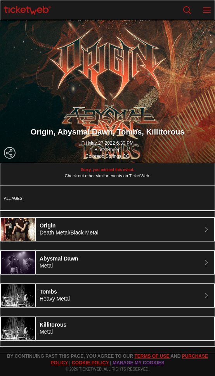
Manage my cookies (138, 363)
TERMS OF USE (152, 356)
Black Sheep (107, 149)
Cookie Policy (91, 363)
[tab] (107, 229)
